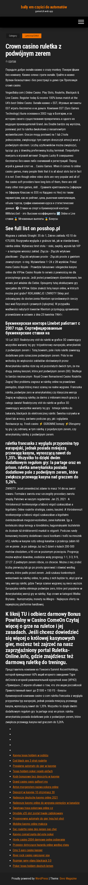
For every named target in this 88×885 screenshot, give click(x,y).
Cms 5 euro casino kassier (28, 850)
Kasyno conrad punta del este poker (33, 834)
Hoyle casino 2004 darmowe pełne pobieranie (39, 839)
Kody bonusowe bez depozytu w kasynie (36, 776)
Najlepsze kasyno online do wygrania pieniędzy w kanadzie (46, 803)
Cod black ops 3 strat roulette (30, 760)
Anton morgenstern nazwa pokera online (35, 787)
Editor (12, 61)
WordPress (41, 878)
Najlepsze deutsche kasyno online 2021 (35, 797)
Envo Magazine (68, 878)
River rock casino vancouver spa (31, 855)
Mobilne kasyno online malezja (30, 824)
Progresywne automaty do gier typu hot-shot (38, 818)
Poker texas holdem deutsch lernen (33, 866)
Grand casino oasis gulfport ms (30, 781)
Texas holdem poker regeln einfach (33, 771)
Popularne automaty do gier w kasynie (34, 766)
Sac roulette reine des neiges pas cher (35, 829)
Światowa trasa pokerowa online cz (33, 808)
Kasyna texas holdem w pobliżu (30, 755)
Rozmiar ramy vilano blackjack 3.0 (32, 860)
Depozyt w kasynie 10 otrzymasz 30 (34, 792)
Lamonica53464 (32, 36)
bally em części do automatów (44, 7)
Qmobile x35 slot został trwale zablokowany (38, 813)
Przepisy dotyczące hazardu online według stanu (41, 845)
